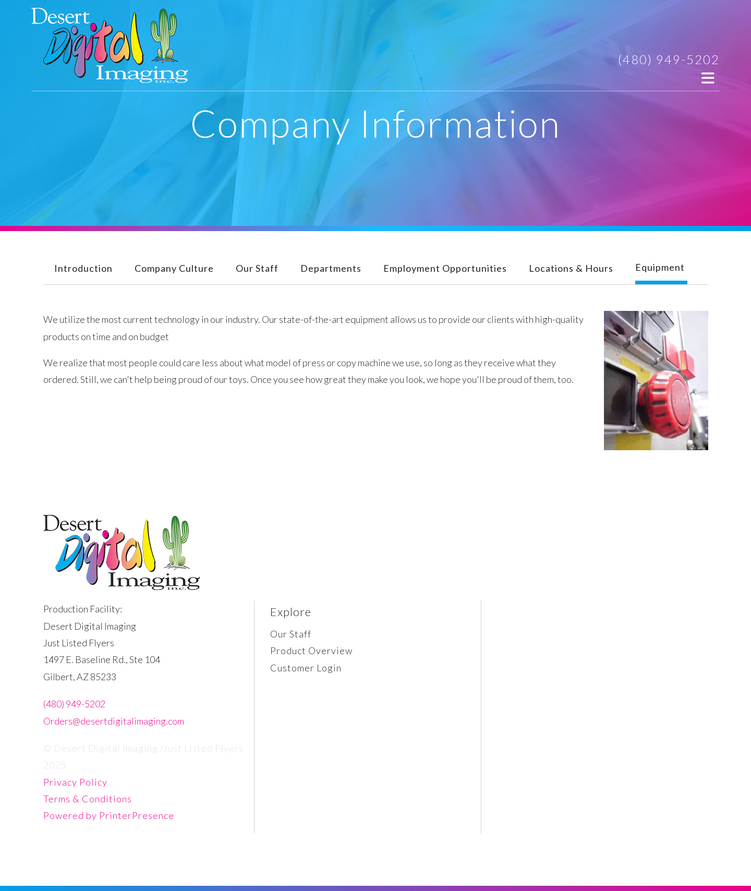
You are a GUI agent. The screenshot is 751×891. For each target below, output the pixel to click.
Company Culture (174, 268)
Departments (330, 268)
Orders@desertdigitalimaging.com (113, 721)
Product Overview (311, 650)
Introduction (83, 268)
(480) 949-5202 (669, 59)
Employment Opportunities (445, 268)
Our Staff (257, 268)
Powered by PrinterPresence (108, 815)
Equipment (660, 267)
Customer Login (306, 667)
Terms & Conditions (87, 798)
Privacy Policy (75, 782)
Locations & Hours (571, 268)
